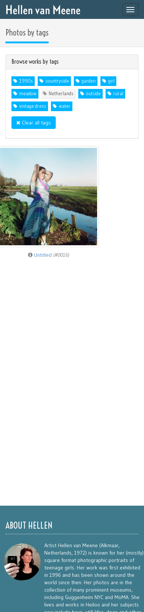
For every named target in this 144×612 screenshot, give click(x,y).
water (65, 106)
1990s (26, 81)
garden (89, 81)
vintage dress (32, 106)
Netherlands (61, 93)
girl (111, 81)
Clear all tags (33, 122)
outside (93, 93)
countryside (57, 81)
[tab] (72, 62)
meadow (28, 93)
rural (118, 93)
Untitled (48, 255)
